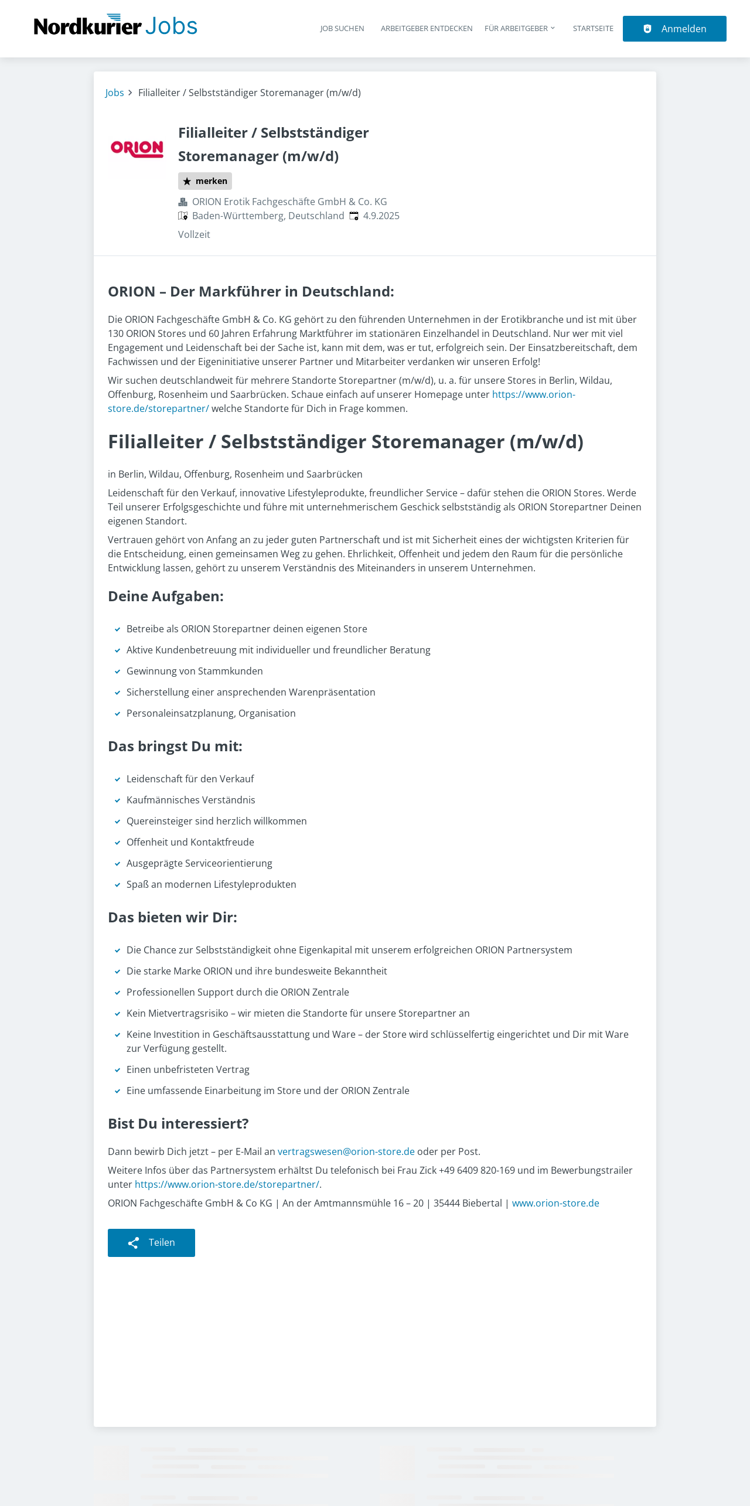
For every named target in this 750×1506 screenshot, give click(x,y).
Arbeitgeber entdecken (427, 28)
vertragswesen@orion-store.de (346, 1151)
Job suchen (342, 28)
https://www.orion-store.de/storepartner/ (227, 1184)
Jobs (114, 92)
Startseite (593, 28)
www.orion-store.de (555, 1203)
